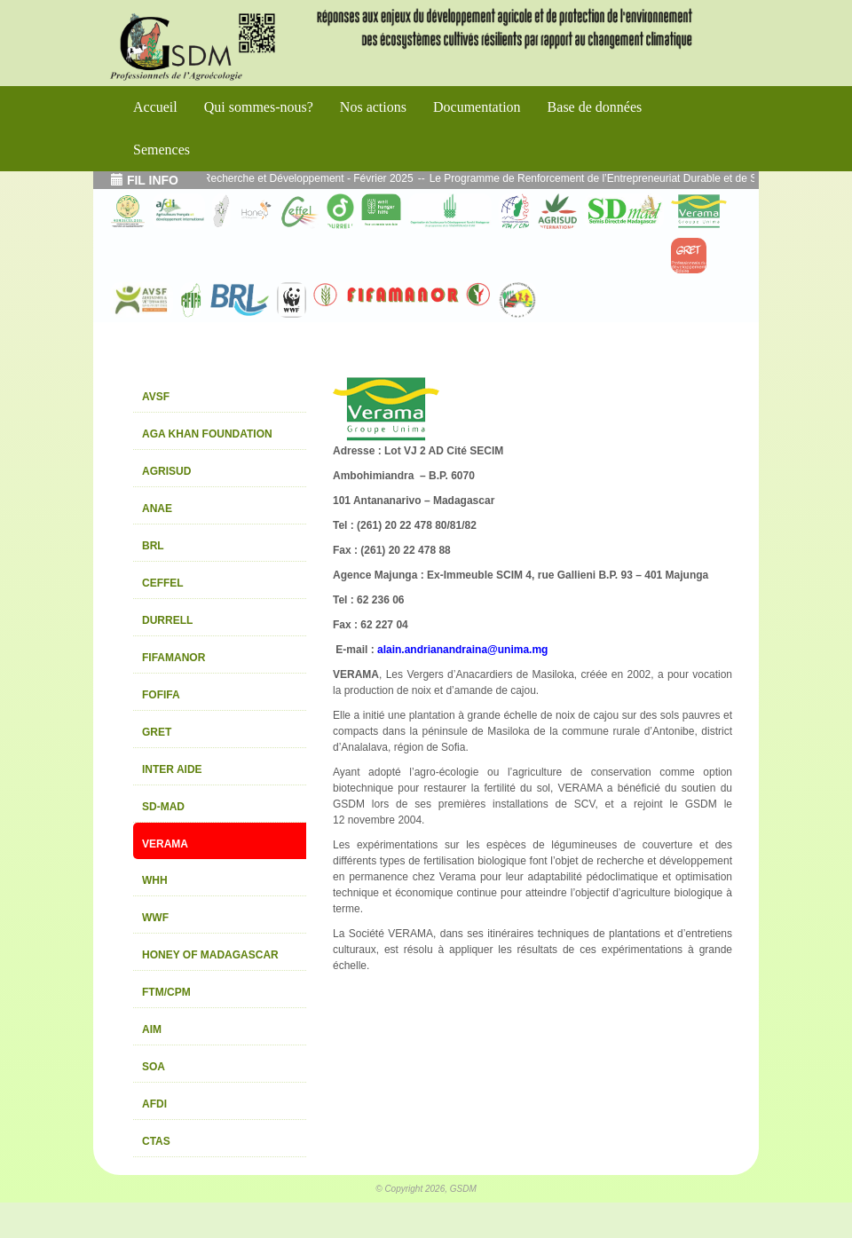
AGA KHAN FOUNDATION (207, 434)
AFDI (154, 1104)
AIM (152, 1029)
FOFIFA (161, 695)
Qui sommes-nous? (258, 106)
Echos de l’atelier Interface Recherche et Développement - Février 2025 (258, 178)
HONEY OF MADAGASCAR (210, 955)
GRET (156, 732)
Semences (161, 149)
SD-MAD (163, 806)
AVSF (156, 396)
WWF (155, 917)
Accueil (155, 106)
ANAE (157, 508)
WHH (155, 880)
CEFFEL (163, 583)
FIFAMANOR (173, 657)
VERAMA (165, 844)
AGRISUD (166, 471)
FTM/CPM (166, 992)
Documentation (477, 106)
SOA (153, 1067)
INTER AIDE (172, 769)
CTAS (156, 1141)
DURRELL (167, 620)
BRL (153, 546)
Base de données (595, 106)
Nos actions (373, 106)
